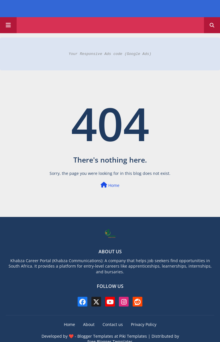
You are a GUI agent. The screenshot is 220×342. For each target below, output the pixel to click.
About (89, 324)
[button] (212, 25)
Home (110, 185)
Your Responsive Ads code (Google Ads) (110, 53)
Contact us (113, 324)
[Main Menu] (8, 25)
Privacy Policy (143, 324)
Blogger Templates (95, 336)
